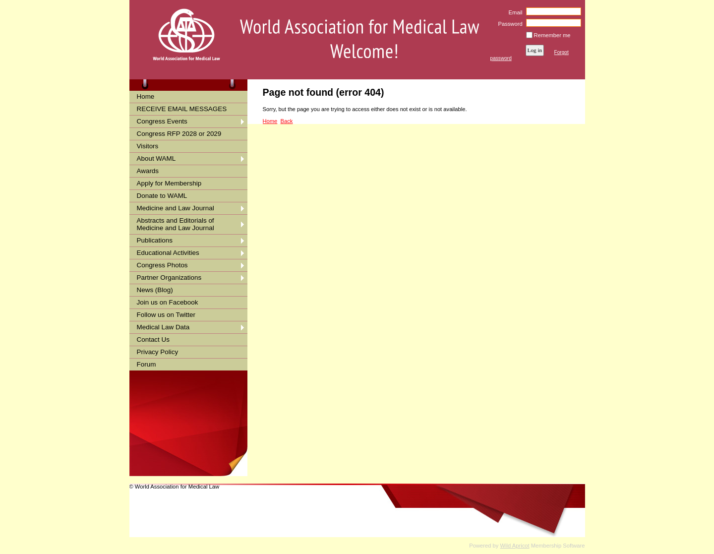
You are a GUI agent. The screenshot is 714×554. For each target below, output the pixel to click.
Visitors (148, 146)
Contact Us (153, 339)
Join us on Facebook (167, 302)
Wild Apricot (515, 546)
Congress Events (162, 121)
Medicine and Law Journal (175, 208)
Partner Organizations (169, 277)
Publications (155, 240)
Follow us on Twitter (166, 314)
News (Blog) (155, 290)
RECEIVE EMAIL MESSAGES (182, 109)
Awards (148, 171)
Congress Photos (162, 265)
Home (146, 96)
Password (508, 24)
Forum (146, 364)
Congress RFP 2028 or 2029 (179, 133)
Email (513, 12)
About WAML (156, 158)
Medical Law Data (163, 327)
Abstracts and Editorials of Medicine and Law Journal (175, 224)
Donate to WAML (162, 195)
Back (287, 121)
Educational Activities (168, 252)
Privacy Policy (157, 352)
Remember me (552, 35)
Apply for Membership (169, 183)
